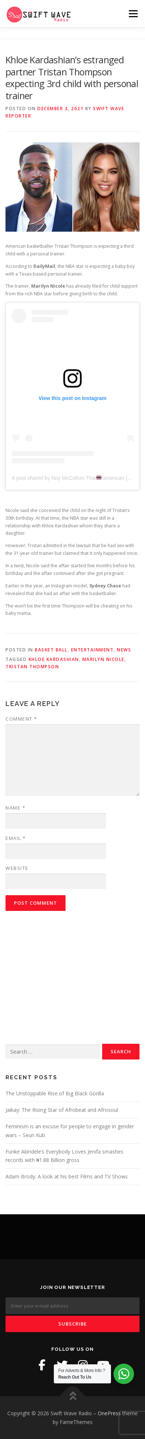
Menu (133, 14)
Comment (21, 718)
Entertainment (92, 650)
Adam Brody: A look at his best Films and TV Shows (66, 1176)
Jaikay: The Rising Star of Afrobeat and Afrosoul (61, 1109)
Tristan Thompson (32, 667)
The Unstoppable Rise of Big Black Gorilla (54, 1093)
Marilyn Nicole (103, 659)
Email (15, 838)
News (124, 650)
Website (17, 868)
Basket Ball (51, 650)
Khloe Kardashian (54, 659)
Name (15, 807)
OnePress (109, 1413)
